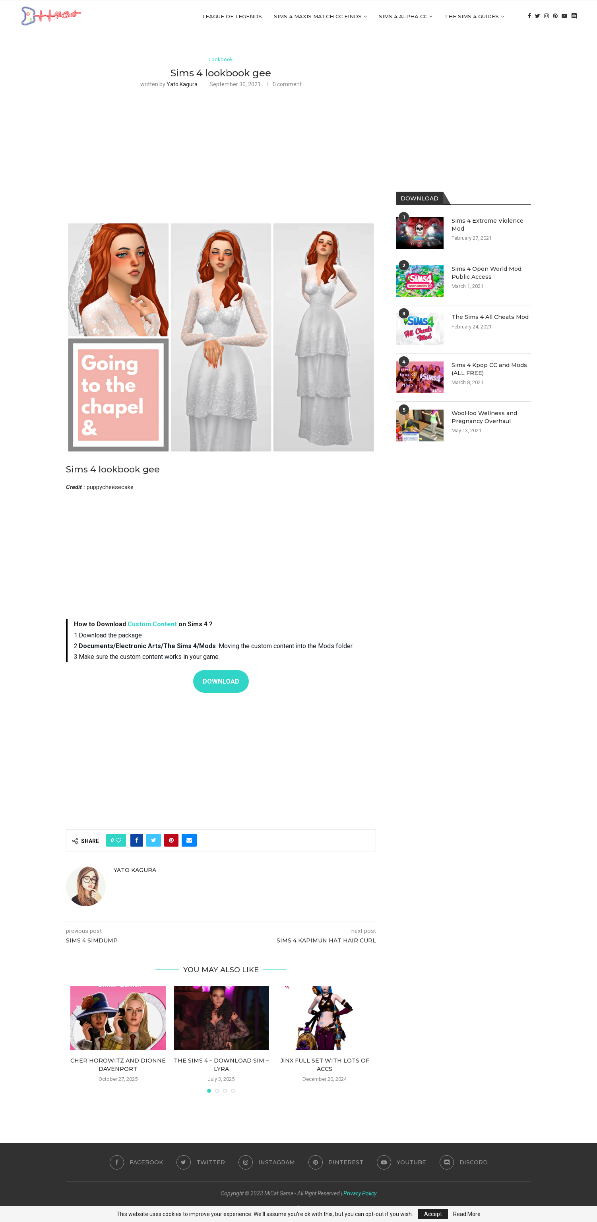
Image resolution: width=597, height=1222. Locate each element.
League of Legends (232, 16)
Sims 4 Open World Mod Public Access (486, 272)
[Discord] (574, 16)
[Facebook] (529, 16)
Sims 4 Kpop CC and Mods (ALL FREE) (489, 369)
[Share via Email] (189, 840)
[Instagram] (546, 16)
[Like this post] (118, 840)
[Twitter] (537, 16)
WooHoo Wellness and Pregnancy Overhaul (484, 417)
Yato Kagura (182, 84)
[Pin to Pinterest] (171, 840)
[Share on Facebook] (136, 840)
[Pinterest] (555, 16)
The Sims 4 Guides (471, 16)
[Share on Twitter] (153, 840)
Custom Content (152, 624)
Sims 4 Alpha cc (403, 16)
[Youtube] (564, 16)
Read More (467, 1214)
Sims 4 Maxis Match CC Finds (318, 16)
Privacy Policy (359, 1193)
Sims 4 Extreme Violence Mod (487, 224)
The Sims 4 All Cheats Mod (490, 317)
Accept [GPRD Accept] (433, 1214)
